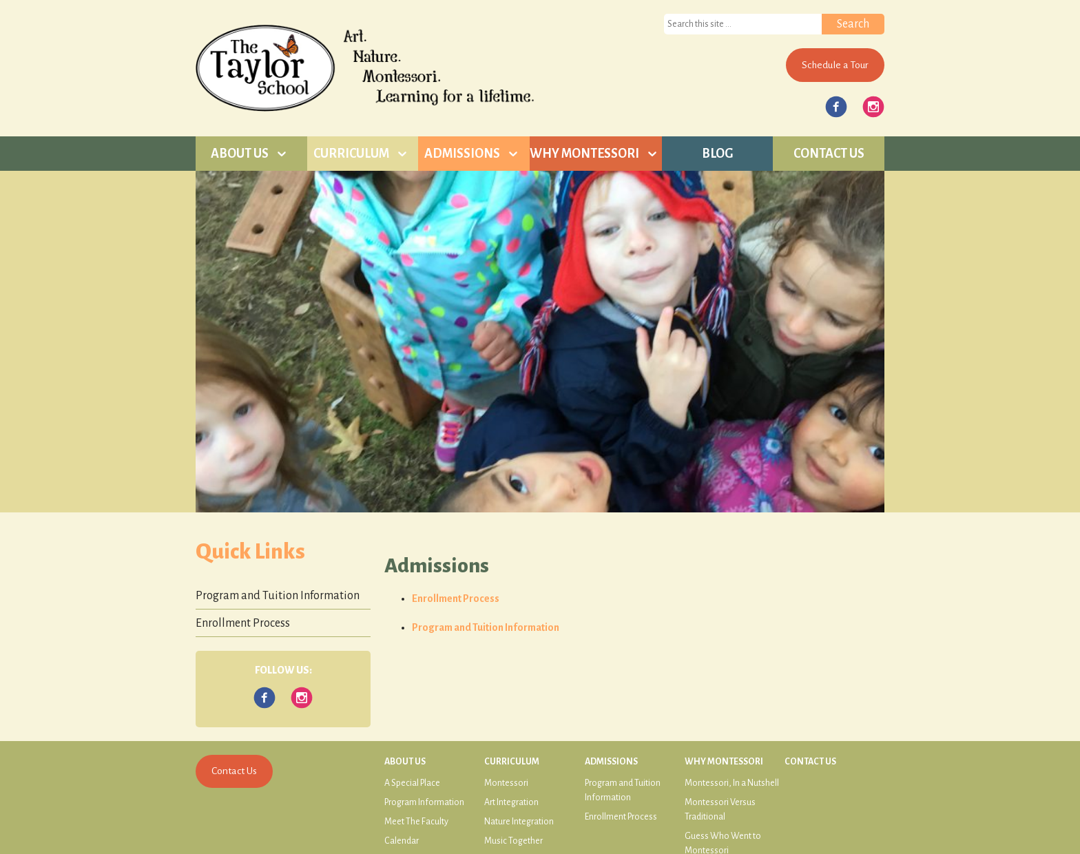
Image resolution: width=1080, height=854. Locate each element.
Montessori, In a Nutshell (732, 783)
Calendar (401, 841)
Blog (718, 153)
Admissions (462, 153)
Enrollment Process (455, 598)
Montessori (506, 783)
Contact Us (828, 153)
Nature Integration (519, 821)
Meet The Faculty (416, 821)
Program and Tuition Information (485, 627)
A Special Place (412, 783)
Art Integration (511, 802)
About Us (240, 153)
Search (853, 24)
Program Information (424, 802)
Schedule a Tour (835, 64)
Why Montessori (584, 153)
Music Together (513, 841)
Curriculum (351, 153)
